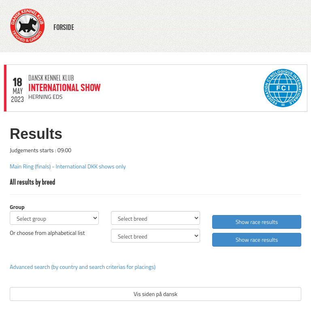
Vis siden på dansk (155, 294)
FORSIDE (63, 27)
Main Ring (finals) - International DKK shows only (68, 166)
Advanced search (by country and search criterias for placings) (83, 266)
